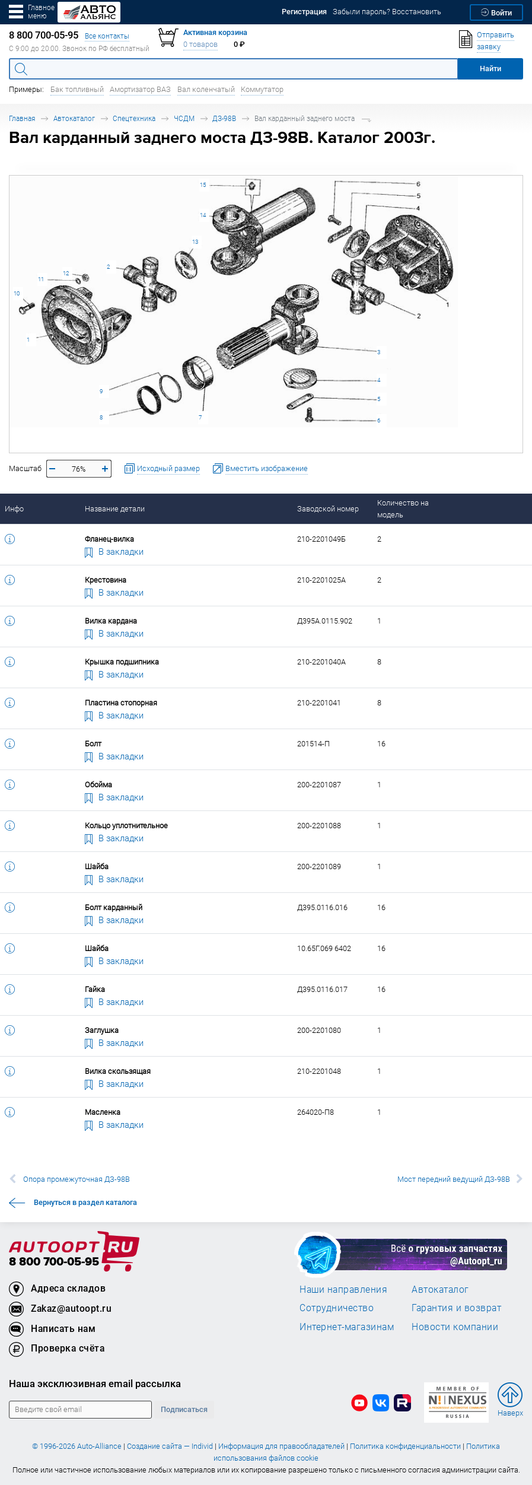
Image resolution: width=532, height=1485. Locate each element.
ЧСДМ (184, 118)
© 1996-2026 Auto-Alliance (77, 1446)
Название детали (115, 509)
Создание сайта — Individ (170, 1446)
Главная (22, 118)
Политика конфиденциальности (405, 1446)
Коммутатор (262, 89)
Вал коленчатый (206, 89)
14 (203, 215)
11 (41, 279)
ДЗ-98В (224, 118)
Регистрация (304, 12)
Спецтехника (134, 118)
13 (195, 242)
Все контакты (107, 35)
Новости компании (455, 1326)
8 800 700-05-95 (54, 1262)
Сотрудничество (337, 1307)
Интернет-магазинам (347, 1326)
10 (17, 293)
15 (203, 185)
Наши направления (343, 1289)
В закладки (114, 551)
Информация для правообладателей (281, 1446)
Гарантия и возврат (456, 1307)
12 (66, 273)
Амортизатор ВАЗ (140, 89)
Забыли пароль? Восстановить (387, 12)
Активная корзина (215, 32)
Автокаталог (74, 118)
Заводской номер (328, 509)
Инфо (14, 509)
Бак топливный (77, 89)
